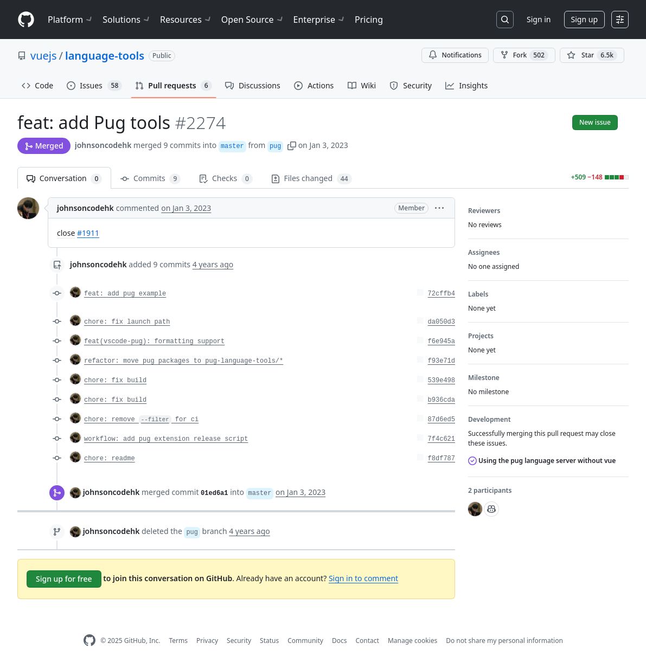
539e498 (441, 380)
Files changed (311, 178)
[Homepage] (26, 20)
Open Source (253, 19)
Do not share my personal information (504, 640)
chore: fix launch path (127, 322)
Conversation (64, 178)
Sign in (539, 19)
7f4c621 (441, 439)
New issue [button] (595, 122)
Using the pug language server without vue (542, 460)
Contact (367, 640)
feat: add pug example (125, 294)
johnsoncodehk (103, 145)
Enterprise (319, 19)
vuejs (43, 55)
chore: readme (109, 458)
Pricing (369, 19)
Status (269, 640)
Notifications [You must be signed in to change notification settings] (454, 55)
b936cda (441, 400)
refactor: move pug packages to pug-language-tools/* (183, 361)
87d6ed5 (441, 419)
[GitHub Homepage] (89, 640)
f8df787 (441, 458)
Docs (339, 640)
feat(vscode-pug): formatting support (154, 341)
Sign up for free (64, 579)
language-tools (104, 55)
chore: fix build (115, 380)
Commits (150, 178)
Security (239, 640)
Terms (178, 640)
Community (305, 640)
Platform (71, 19)
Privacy (207, 640)
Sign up (584, 19)
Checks (225, 178)
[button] (291, 145)
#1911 (88, 233)
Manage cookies (412, 640)
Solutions (127, 19)
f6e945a (441, 341)
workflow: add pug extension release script (166, 439)
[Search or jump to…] (505, 19)
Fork (524, 55)
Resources (186, 19)
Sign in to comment (363, 578)
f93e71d (441, 361)
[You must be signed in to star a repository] (592, 55)
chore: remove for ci (141, 419)
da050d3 (441, 322)
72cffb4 (441, 294)
